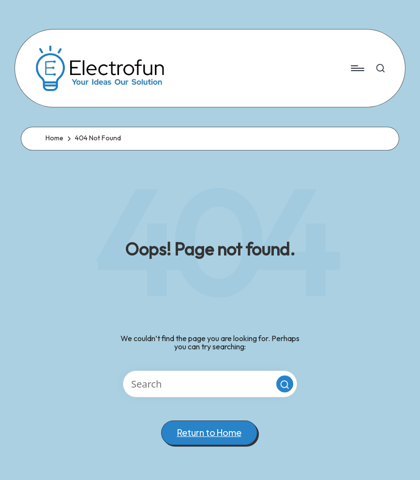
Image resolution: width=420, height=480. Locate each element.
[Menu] (357, 68)
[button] (284, 383)
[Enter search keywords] (210, 384)
